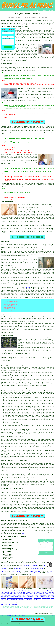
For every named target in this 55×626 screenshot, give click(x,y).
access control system (35, 446)
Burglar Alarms (36, 592)
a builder (24, 570)
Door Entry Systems (47, 592)
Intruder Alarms (37, 590)
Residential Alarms (43, 593)
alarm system (25, 466)
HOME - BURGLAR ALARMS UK (27, 611)
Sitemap (2, 615)
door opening (18, 567)
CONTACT (45, 10)
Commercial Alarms (33, 596)
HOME (35, 10)
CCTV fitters (50, 572)
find (5, 523)
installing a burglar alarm (8, 395)
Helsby (28, 287)
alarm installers (41, 491)
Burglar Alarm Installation (8, 593)
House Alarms (46, 590)
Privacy (53, 615)
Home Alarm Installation (39, 595)
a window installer (39, 570)
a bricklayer (15, 572)
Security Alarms (26, 590)
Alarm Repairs (28, 598)
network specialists (36, 571)
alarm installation (28, 297)
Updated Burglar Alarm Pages (20, 615)
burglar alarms (21, 532)
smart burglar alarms (24, 498)
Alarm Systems (46, 598)
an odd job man (10, 570)
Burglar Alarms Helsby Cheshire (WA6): (12, 20)
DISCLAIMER (51, 10)
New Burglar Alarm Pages (9, 615)
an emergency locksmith (33, 572)
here (23, 533)
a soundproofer (18, 568)
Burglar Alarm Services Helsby (13, 536)
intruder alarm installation (9, 497)
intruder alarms (5, 498)
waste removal (33, 567)
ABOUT (42, 10)
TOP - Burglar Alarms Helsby (9, 604)
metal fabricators (17, 571)
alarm (27, 291)
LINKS (38, 10)
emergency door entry (37, 568)
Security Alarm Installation (13, 590)
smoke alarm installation (30, 565)
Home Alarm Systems (31, 593)
